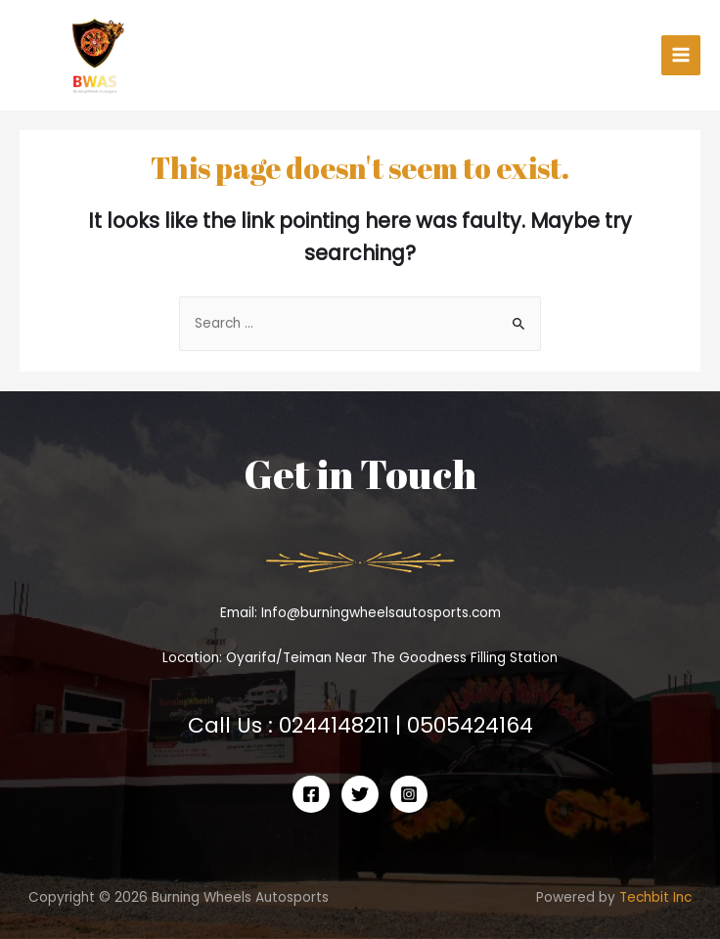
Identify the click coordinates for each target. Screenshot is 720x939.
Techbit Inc (655, 897)
